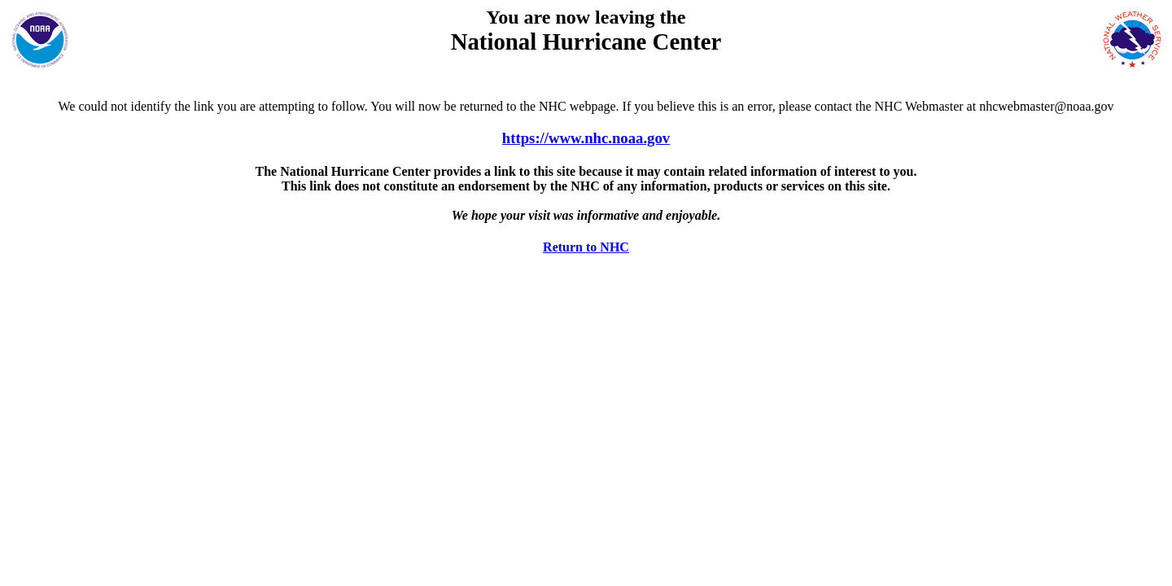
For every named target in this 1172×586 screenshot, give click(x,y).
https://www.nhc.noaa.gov (586, 137)
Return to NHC (586, 247)
